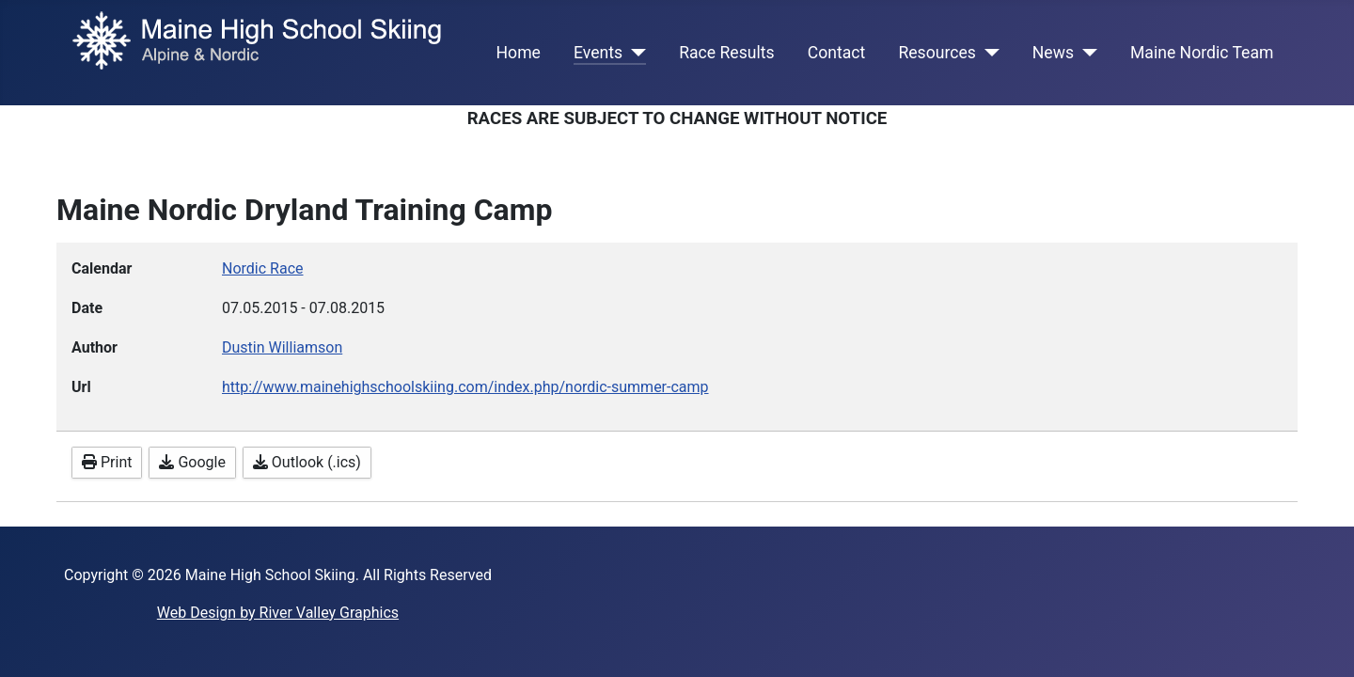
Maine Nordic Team (1201, 52)
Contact (837, 52)
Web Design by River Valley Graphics (278, 613)
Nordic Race (263, 268)
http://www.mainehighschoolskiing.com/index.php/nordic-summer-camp (465, 387)
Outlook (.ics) (307, 462)
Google (192, 462)
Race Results (726, 52)
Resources (936, 52)
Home (518, 52)
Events (598, 52)
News (1053, 52)
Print (107, 462)
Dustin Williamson (282, 347)
